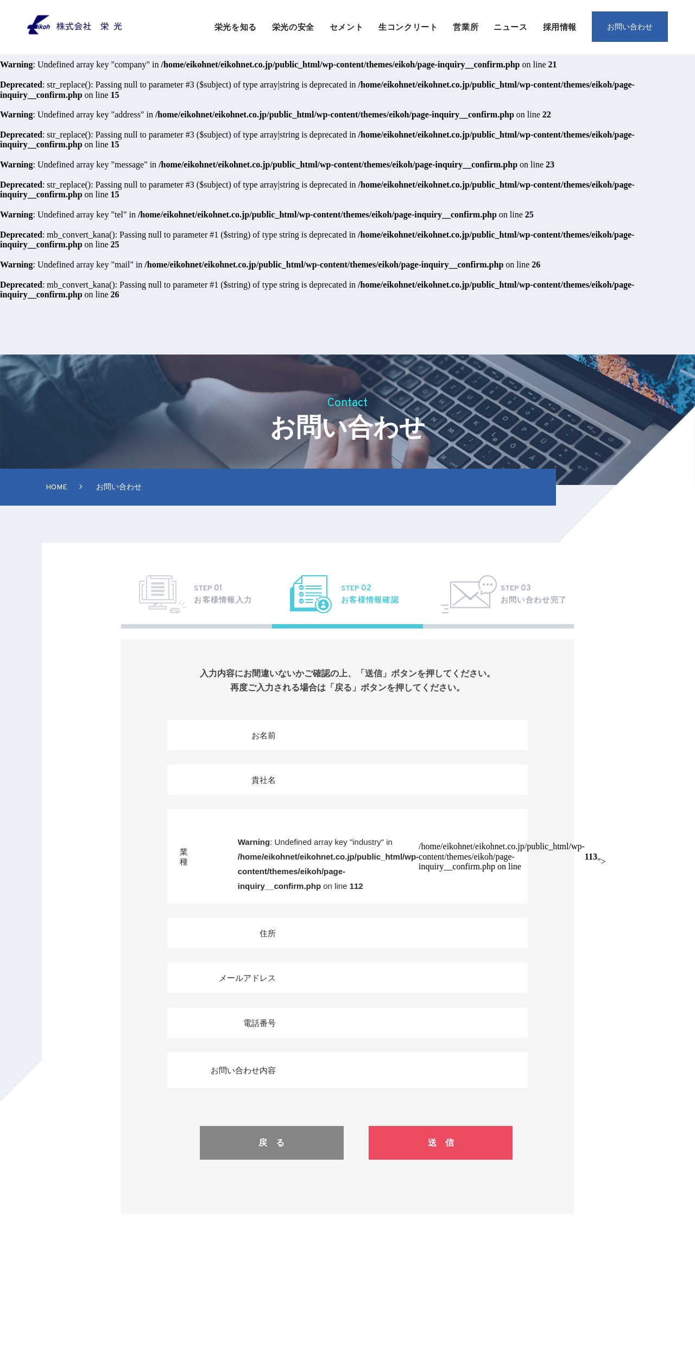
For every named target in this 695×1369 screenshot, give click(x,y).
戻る (275, 1142)
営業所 (465, 27)
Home (56, 487)
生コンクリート (408, 27)
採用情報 (560, 27)
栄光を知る (235, 27)
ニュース (510, 27)
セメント (346, 27)
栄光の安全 (293, 27)
